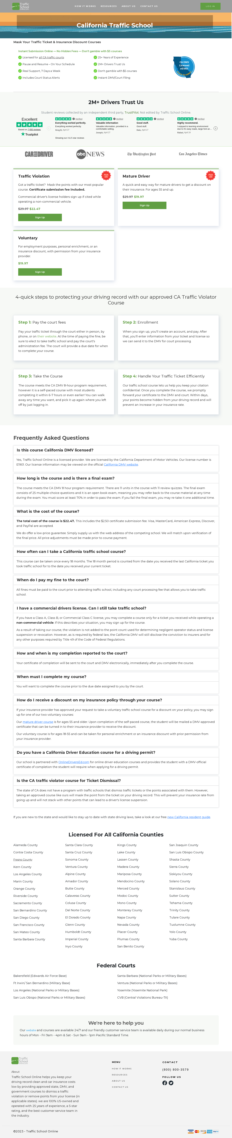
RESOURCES (109, 6)
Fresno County (22, 859)
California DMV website (121, 464)
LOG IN (210, 6)
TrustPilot (132, 112)
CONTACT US (149, 6)
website (31, 1030)
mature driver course (38, 722)
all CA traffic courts (51, 57)
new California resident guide (188, 817)
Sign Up (40, 217)
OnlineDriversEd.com (73, 762)
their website (46, 336)
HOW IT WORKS (85, 6)
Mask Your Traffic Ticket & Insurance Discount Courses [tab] (57, 42)
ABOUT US (128, 6)
